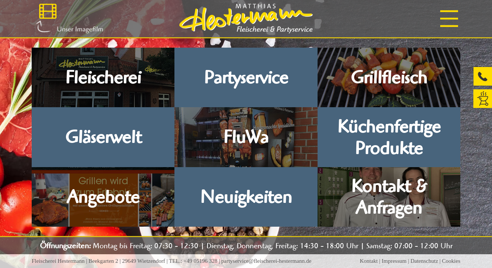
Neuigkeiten (246, 197)
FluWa (245, 137)
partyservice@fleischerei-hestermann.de (266, 261)
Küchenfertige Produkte (389, 137)
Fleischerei (103, 77)
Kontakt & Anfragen (389, 196)
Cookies (451, 261)
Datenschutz (424, 261)
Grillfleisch (389, 77)
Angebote (103, 197)
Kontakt (369, 261)
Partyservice (246, 77)
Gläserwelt (103, 137)
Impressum (394, 261)
